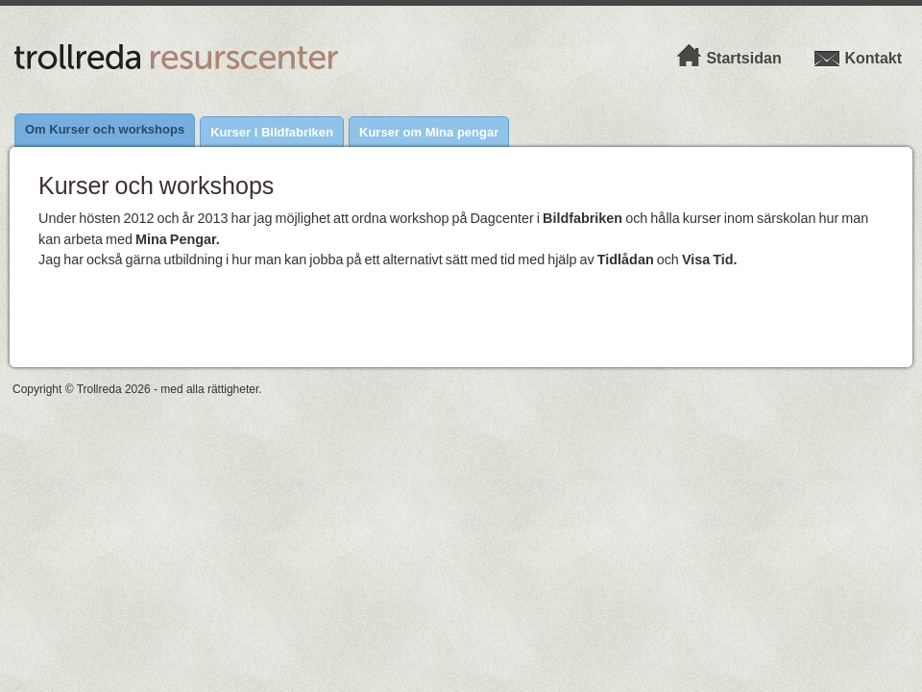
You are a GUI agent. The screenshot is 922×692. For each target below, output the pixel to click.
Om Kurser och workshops (104, 129)
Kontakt (857, 58)
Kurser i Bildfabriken (271, 132)
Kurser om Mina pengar (428, 132)
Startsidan (729, 58)
